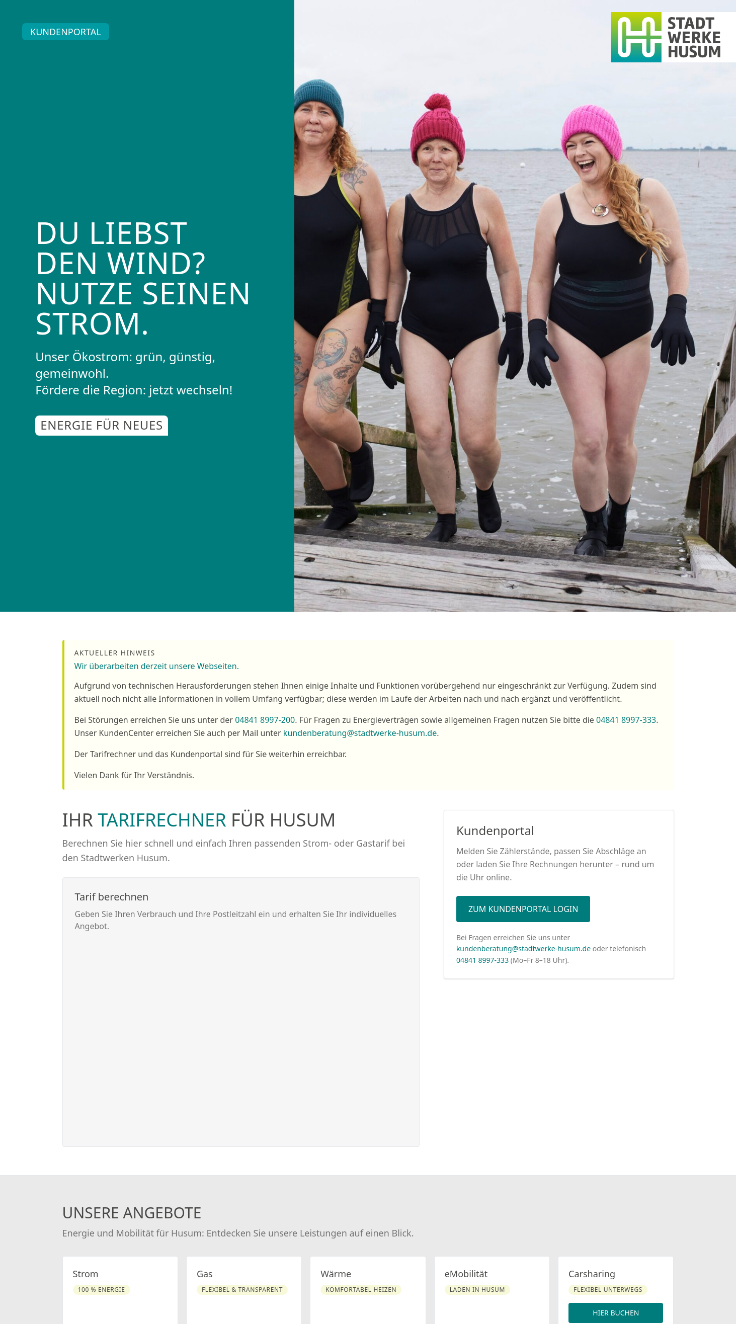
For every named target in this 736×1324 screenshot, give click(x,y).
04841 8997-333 (626, 719)
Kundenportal (65, 32)
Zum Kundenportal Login (523, 909)
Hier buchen (616, 1312)
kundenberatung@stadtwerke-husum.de (360, 732)
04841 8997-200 (265, 719)
